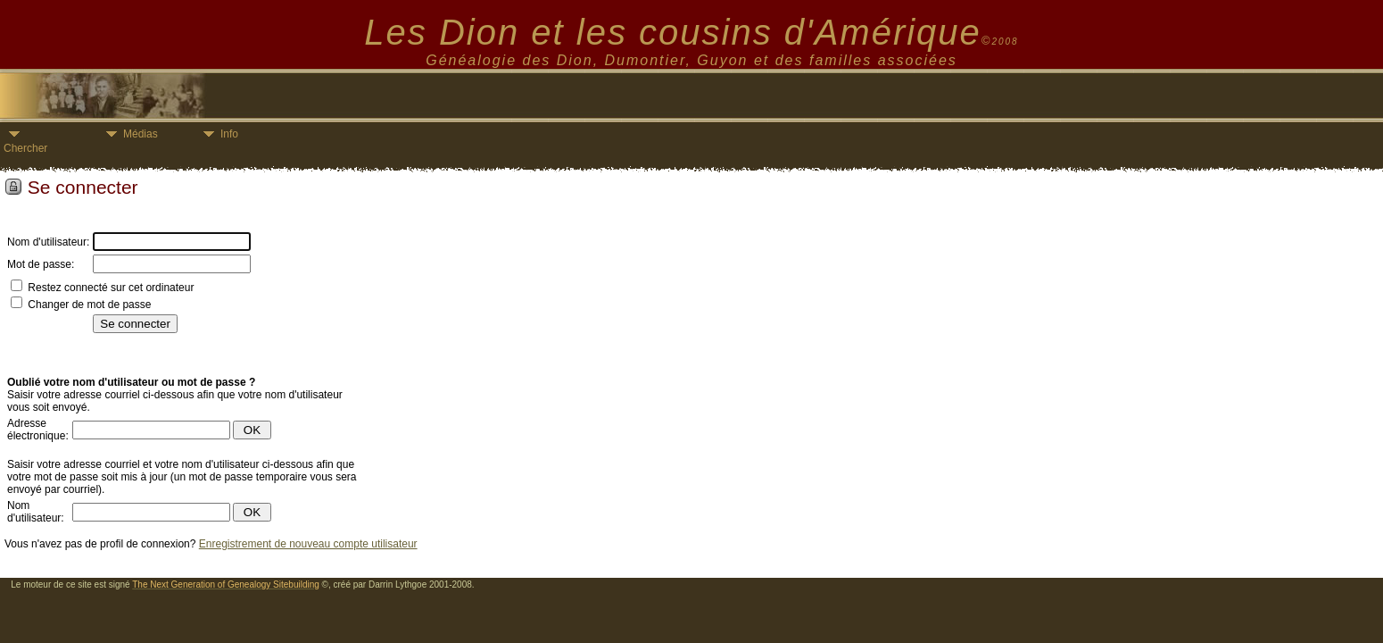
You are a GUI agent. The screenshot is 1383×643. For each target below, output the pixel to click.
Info (218, 134)
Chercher (25, 142)
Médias (129, 134)
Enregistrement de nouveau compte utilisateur (308, 544)
